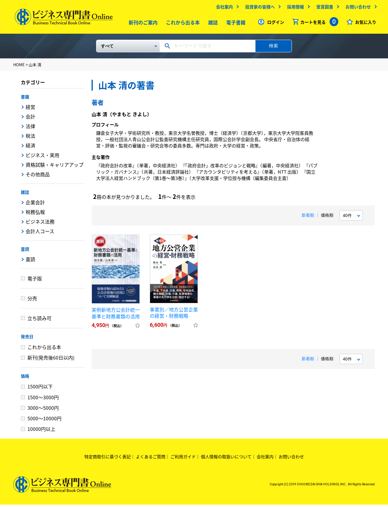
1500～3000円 (43, 399)
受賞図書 (323, 8)
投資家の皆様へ (258, 8)
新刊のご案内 (141, 23)
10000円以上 (41, 431)
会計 (30, 119)
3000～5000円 (43, 410)
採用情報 (294, 8)
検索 (273, 48)
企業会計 (35, 204)
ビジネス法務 (40, 224)
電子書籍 (234, 23)
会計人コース (40, 233)
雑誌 (212, 23)
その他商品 (38, 176)
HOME (19, 67)
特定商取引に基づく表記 (107, 459)
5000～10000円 (44, 420)
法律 (30, 128)
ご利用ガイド (183, 459)
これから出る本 (182, 23)
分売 (32, 300)
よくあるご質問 (150, 459)
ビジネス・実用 (42, 157)
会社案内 (222, 8)
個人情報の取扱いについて (226, 459)
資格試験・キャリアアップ (54, 167)
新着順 (308, 217)
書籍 (25, 99)
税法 (30, 138)
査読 (25, 251)
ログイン (274, 23)
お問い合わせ (356, 8)
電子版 (34, 280)
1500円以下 (40, 388)
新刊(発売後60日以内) (50, 359)
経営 (30, 109)
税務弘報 (35, 214)
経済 (30, 147)
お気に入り (364, 23)
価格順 (327, 217)
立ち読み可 (39, 320)
